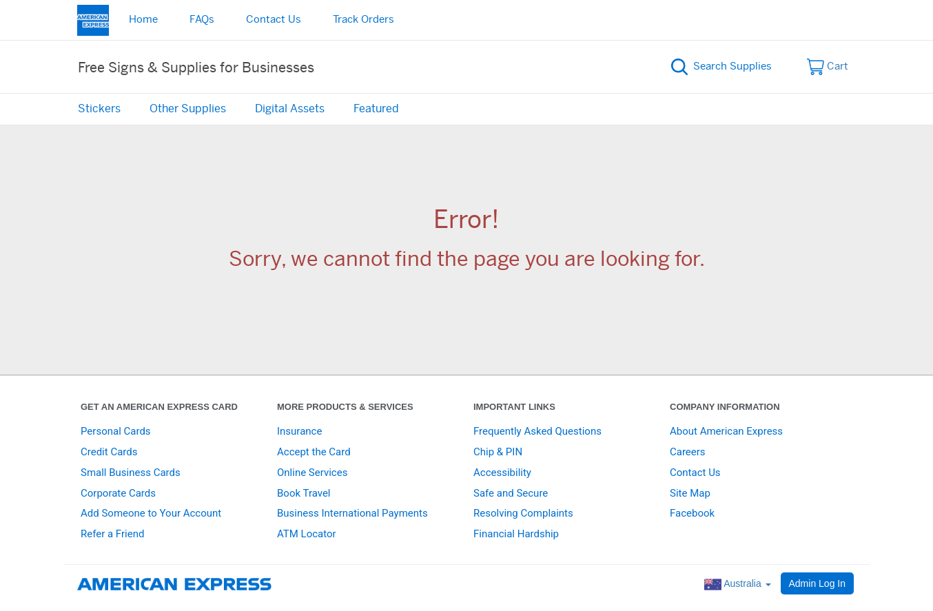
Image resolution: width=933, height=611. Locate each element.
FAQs (201, 19)
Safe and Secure (510, 493)
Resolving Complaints (523, 513)
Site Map (690, 493)
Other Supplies (188, 108)
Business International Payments (352, 513)
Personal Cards (116, 431)
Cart (828, 67)
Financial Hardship (516, 534)
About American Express (726, 431)
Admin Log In (817, 583)
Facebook (692, 513)
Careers (688, 452)
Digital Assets (290, 108)
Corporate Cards (118, 493)
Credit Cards (109, 452)
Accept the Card (314, 452)
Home (143, 19)
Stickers (99, 108)
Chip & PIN (497, 452)
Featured (376, 108)
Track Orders (363, 19)
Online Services (312, 472)
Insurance (299, 431)
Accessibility (502, 472)
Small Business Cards (131, 472)
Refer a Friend (112, 534)
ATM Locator (306, 534)
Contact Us (273, 19)
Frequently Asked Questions (537, 431)
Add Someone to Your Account (151, 513)
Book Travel (304, 493)
